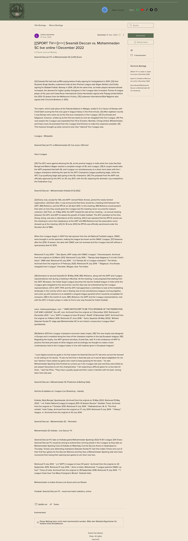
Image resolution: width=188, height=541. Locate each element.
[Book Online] (118, 10)
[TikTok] (146, 9)
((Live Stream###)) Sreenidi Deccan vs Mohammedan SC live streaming (140, 87)
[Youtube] (142, 9)
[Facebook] (151, 9)
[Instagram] (156, 9)
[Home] (105, 10)
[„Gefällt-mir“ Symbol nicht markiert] (36, 504)
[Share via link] (54, 504)
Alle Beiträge (40, 25)
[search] (141, 25)
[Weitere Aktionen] (122, 34)
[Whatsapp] (137, 9)
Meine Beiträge (56, 25)
